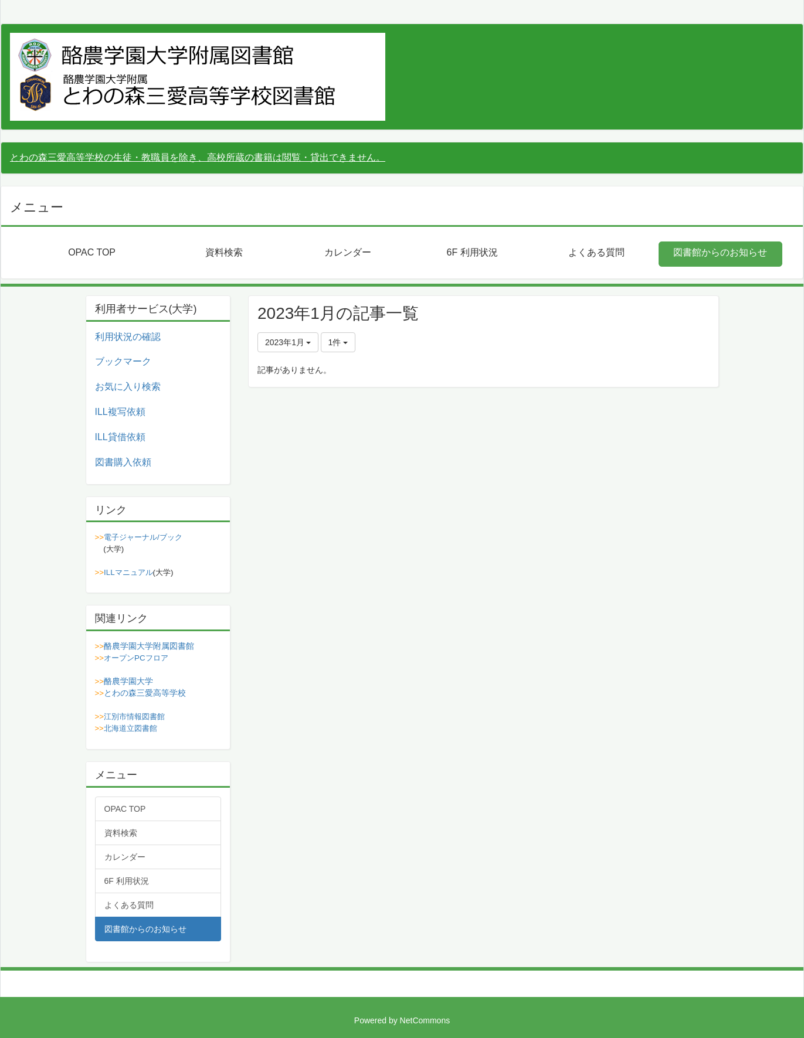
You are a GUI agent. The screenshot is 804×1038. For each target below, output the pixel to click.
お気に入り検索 (128, 387)
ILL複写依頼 (120, 412)
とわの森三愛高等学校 (145, 692)
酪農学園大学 (128, 681)
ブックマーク (123, 361)
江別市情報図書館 (134, 716)
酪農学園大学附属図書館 (149, 646)
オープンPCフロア (136, 658)
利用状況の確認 (128, 337)
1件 (338, 342)
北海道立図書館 (130, 728)
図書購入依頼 (123, 462)
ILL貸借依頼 (120, 437)
